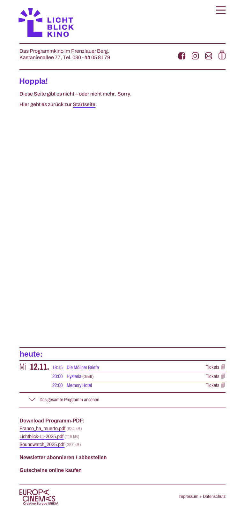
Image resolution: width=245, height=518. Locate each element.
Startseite (84, 104)
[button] (221, 10)
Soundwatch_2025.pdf (41, 444)
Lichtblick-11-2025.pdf (41, 436)
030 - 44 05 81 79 (91, 57)
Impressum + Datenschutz (202, 496)
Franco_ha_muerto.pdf (42, 428)
